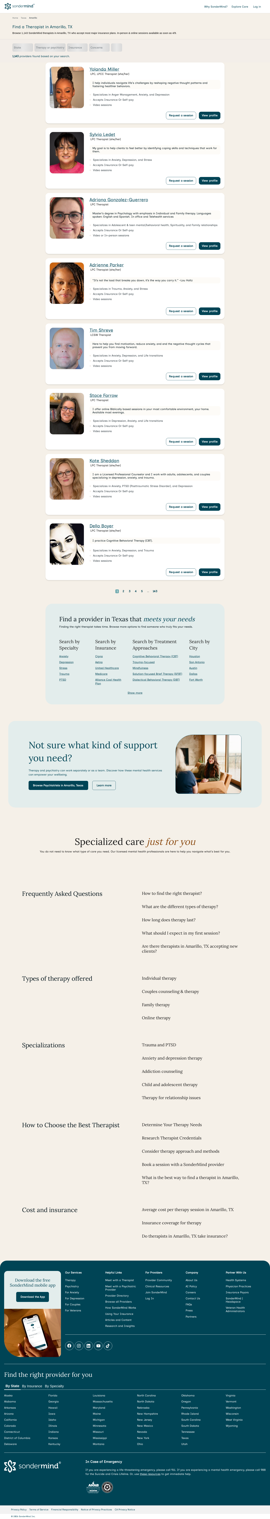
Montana (98, 1444)
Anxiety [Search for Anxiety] (63, 656)
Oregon (186, 1401)
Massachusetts (103, 1401)
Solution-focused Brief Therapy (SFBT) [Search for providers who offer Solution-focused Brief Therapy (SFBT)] (157, 673)
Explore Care (240, 6)
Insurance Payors (237, 1292)
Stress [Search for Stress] (63, 668)
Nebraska (143, 1407)
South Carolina (191, 1419)
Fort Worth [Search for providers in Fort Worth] (196, 679)
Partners (191, 1316)
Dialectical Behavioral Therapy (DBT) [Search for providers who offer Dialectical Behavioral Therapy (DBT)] (156, 679)
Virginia (230, 1395)
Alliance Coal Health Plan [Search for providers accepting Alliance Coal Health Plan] (108, 681)
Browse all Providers (118, 1301)
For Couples (72, 1304)
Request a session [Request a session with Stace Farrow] (181, 441)
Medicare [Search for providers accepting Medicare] (101, 673)
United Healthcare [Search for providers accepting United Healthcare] (107, 668)
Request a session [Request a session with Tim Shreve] (181, 376)
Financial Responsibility (64, 1509)
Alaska (8, 1395)
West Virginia (234, 1419)
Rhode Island (190, 1413)
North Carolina (146, 1395)
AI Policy (191, 1286)
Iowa (51, 1413)
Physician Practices (238, 1286)
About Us (191, 1280)
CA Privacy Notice (125, 1509)
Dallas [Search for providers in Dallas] (193, 673)
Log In (149, 1298)
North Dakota (145, 1401)
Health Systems (236, 1280)
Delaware (10, 1444)
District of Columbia (17, 1438)
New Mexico (145, 1425)
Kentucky (54, 1444)
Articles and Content (118, 1320)
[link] (135, 92)
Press (189, 1310)
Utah (184, 1444)
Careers (191, 1292)
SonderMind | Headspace (234, 1300)
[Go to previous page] (106, 591)
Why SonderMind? (215, 6)
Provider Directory (117, 1295)
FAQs (189, 1304)
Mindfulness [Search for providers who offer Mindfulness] (140, 668)
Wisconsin (232, 1413)
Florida (52, 1395)
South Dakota (190, 1425)
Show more (135, 692)
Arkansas (10, 1407)
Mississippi (100, 1438)
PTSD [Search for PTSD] (62, 679)
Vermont (231, 1401)
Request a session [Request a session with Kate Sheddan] (181, 507)
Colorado (10, 1425)
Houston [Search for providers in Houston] (194, 656)
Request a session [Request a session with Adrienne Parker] (181, 311)
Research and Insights (120, 1326)
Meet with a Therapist (119, 1280)
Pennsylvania (189, 1407)
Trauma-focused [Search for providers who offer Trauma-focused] (144, 662)
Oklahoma (188, 1395)
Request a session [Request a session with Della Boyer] (181, 572)
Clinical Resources (157, 1286)
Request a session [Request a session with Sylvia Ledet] (181, 180)
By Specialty (54, 1386)
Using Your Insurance (119, 1314)
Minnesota (99, 1425)
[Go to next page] (166, 591)
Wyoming (232, 1425)
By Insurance (32, 1386)
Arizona (9, 1413)
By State (12, 1386)
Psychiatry (72, 1286)
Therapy (70, 1280)
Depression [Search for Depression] (66, 662)
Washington (233, 1407)
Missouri (98, 1431)
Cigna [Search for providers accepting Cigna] (99, 656)
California (10, 1419)
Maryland (99, 1407)
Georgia (53, 1401)
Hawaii (53, 1407)
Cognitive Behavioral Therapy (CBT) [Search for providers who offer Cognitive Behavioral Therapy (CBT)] (155, 656)
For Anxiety (72, 1292)
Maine (97, 1413)
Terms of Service (38, 1509)
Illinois (52, 1425)
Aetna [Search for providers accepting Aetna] (99, 662)
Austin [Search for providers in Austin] (193, 668)
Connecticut (12, 1431)
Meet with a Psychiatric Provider (120, 1288)
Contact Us (193, 1298)
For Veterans (73, 1310)
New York (143, 1438)
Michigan (99, 1419)
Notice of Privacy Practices (96, 1509)
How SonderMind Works (120, 1307)
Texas (185, 1438)
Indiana (53, 1431)
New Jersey (144, 1419)
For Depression (74, 1298)
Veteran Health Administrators (235, 1309)
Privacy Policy (19, 1509)
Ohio (140, 1444)
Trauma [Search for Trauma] (64, 673)
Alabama (10, 1401)
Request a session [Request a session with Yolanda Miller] (181, 115)
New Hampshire (147, 1413)
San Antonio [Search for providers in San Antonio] (197, 662)
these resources (150, 1474)
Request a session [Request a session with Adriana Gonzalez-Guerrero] (181, 246)
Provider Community (158, 1280)
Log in (257, 6)
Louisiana (99, 1395)
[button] (58, 785)
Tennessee (188, 1431)
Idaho (52, 1419)
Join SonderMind (156, 1292)
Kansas (53, 1438)
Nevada (142, 1431)
